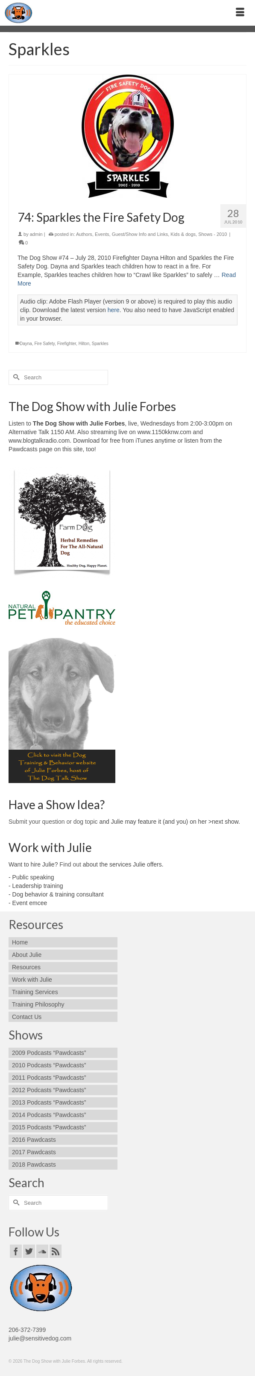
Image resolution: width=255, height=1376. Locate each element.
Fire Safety (44, 343)
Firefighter (66, 343)
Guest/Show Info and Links (140, 234)
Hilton (84, 343)
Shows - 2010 (212, 234)
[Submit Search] (15, 377)
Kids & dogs (183, 234)
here (114, 310)
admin (36, 234)
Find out (70, 864)
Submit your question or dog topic (53, 821)
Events (102, 234)
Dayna (26, 343)
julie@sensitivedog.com (40, 1338)
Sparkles (100, 343)
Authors (84, 234)
